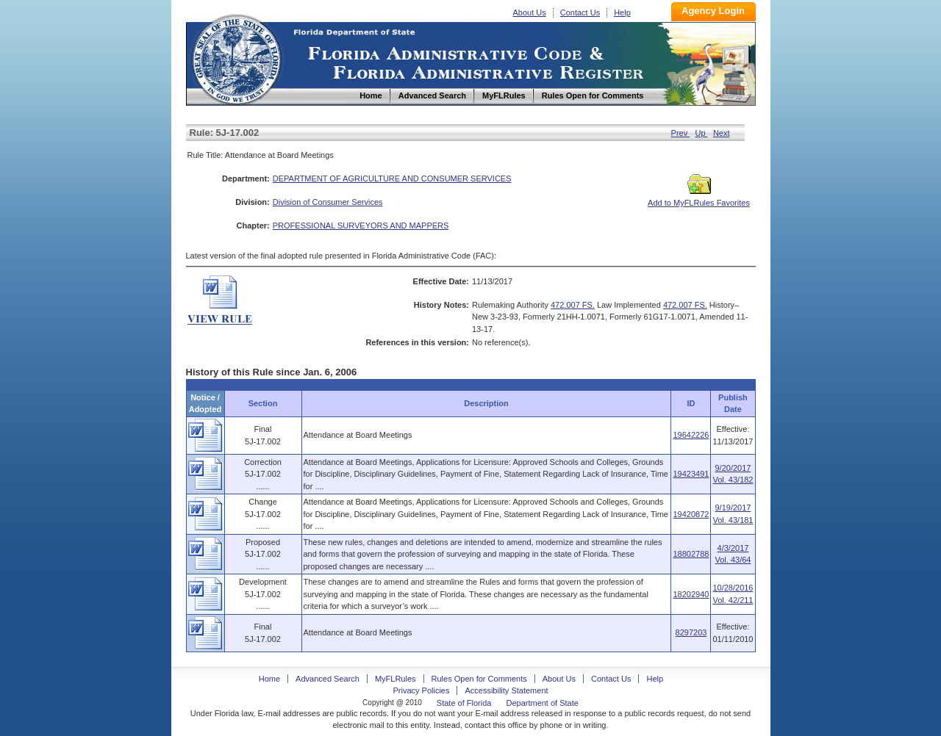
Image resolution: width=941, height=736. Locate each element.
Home (236, 57)
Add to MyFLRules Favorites (699, 198)
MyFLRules (395, 678)
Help (622, 12)
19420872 (691, 514)
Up (701, 133)
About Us (529, 12)
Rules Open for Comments (479, 678)
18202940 (691, 594)
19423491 (691, 473)
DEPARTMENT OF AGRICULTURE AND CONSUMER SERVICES (392, 178)
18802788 (691, 553)
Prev (680, 133)
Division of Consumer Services (328, 202)
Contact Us (580, 12)
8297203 (691, 632)
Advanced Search (327, 678)
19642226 (691, 434)
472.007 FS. (573, 304)
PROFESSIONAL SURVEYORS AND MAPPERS (361, 225)
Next (721, 133)
